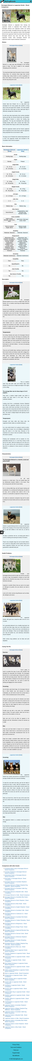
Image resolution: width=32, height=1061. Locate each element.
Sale (21, 45)
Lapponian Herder (14, 85)
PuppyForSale (16, 1052)
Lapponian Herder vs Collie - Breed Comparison (17, 1018)
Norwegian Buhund (14, 45)
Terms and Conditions (16, 1047)
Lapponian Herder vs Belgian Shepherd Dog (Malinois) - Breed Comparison (16, 1009)
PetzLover (16, 1050)
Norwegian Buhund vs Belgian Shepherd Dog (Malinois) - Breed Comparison (16, 885)
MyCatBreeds (16, 1055)
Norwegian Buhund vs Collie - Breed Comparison (17, 895)
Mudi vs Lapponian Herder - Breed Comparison (17, 973)
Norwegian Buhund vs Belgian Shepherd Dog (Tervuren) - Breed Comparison (16, 944)
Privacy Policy (16, 1044)
